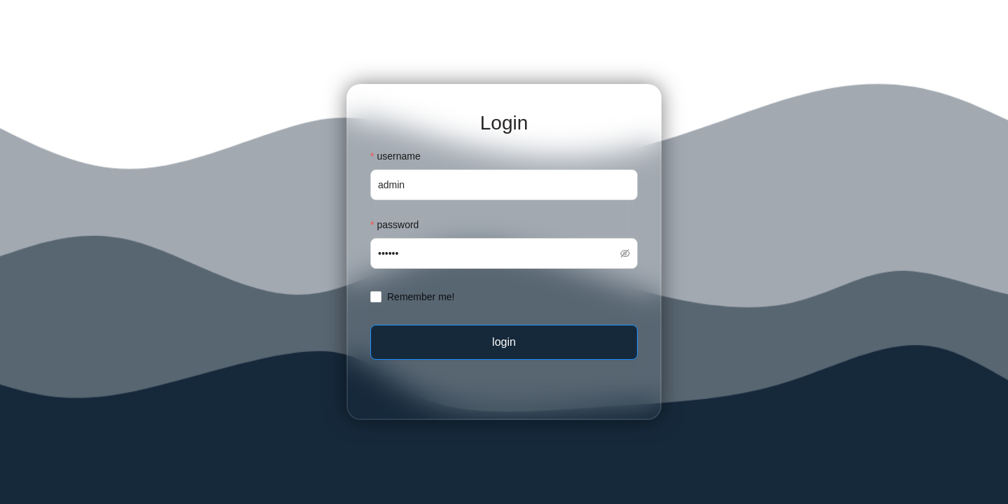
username (398, 156)
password (398, 224)
